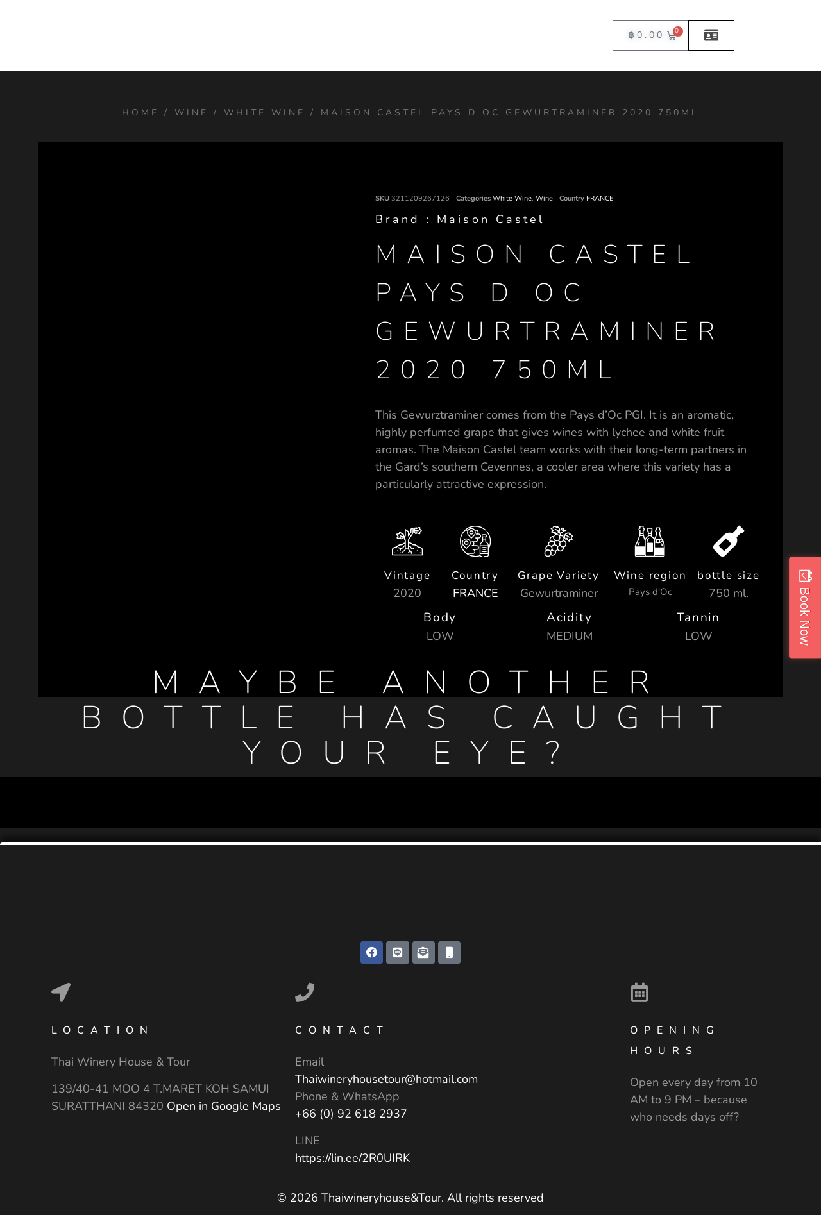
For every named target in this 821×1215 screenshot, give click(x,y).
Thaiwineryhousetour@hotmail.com (386, 1080)
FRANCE (599, 198)
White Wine (264, 112)
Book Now (805, 616)
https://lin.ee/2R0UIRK (352, 1158)
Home (140, 112)
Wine (191, 112)
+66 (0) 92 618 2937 (351, 1115)
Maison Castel (491, 219)
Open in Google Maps (224, 1106)
